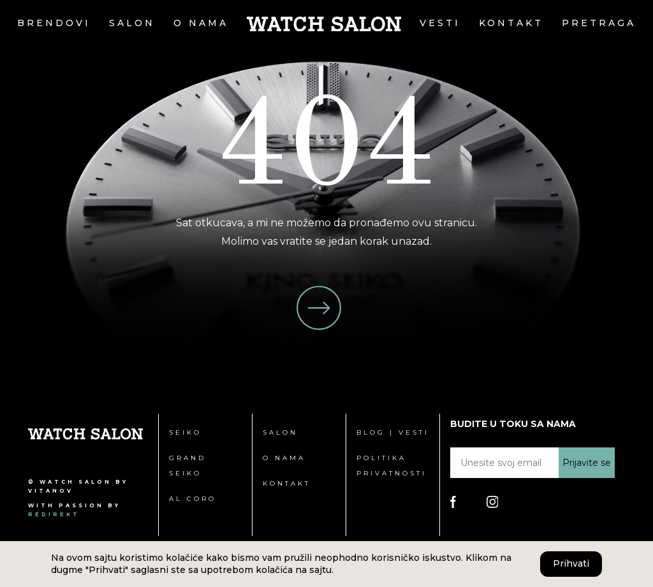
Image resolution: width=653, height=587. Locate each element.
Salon (132, 23)
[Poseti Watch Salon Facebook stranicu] (453, 501)
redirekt (54, 514)
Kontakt (511, 23)
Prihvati (571, 563)
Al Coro (192, 499)
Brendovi (54, 23)
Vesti (440, 23)
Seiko (185, 432)
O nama (200, 23)
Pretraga (599, 23)
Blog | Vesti (392, 432)
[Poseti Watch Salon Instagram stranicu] (493, 501)
